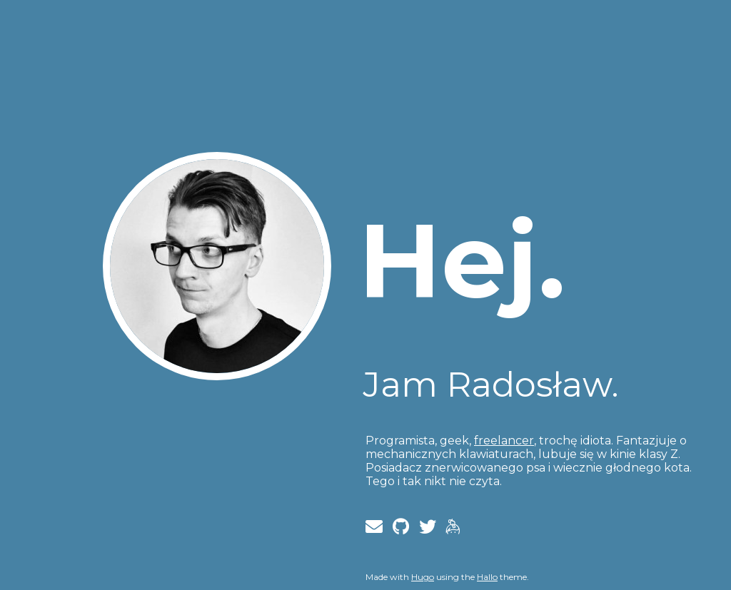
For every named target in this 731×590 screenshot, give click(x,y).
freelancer (504, 440)
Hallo (487, 576)
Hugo (422, 576)
